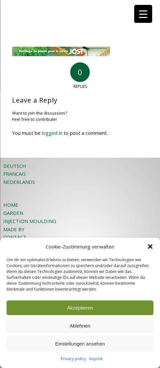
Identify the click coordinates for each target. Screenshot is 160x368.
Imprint (96, 358)
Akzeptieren (80, 308)
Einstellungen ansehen (80, 343)
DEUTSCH (14, 166)
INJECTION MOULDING (29, 221)
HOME (10, 204)
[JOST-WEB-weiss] (66, 13)
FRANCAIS (14, 173)
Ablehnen (80, 325)
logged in (52, 133)
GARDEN (13, 213)
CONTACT (14, 237)
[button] (150, 246)
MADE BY (13, 229)
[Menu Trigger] (143, 14)
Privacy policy (73, 358)
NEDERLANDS (19, 182)
